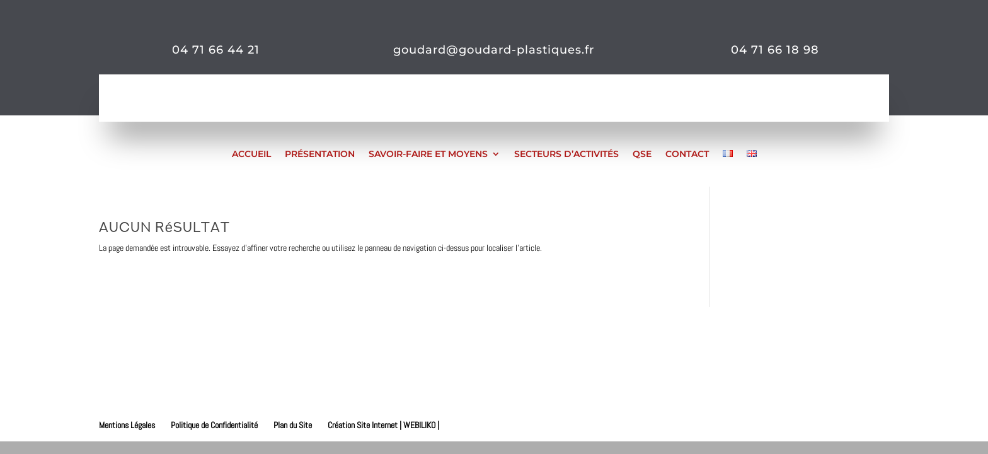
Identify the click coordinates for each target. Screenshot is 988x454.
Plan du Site (292, 425)
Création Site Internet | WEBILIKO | (383, 425)
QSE (642, 154)
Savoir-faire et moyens (428, 154)
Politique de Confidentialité (214, 425)
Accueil (251, 154)
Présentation (320, 154)
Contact (687, 154)
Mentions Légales (127, 425)
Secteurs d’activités (566, 154)
